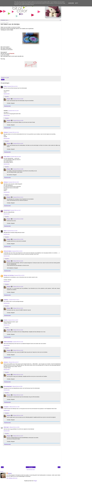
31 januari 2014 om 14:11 (18, 197)
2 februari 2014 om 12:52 (18, 260)
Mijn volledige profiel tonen (12, 478)
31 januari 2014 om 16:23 (17, 251)
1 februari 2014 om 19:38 (14, 427)
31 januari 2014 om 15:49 (18, 218)
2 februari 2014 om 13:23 (18, 350)
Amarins (5, 320)
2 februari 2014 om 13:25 (18, 395)
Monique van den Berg (9, 275)
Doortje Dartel (7, 210)
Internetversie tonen (31, 469)
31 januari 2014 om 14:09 (18, 169)
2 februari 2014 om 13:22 (18, 329)
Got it (76, 3)
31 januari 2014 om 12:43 (13, 110)
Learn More (71, 3)
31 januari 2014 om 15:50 (18, 239)
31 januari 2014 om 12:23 (12, 86)
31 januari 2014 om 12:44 (13, 132)
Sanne (5, 230)
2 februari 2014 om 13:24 (18, 374)
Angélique (6, 299)
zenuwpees (6, 406)
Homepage (31, 467)
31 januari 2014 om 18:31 (19, 275)
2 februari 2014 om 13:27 (18, 435)
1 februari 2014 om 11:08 (14, 406)
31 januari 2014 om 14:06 (18, 120)
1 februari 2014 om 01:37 (13, 362)
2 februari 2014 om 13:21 (18, 308)
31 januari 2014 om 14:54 (12, 230)
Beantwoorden (7, 93)
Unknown (6, 132)
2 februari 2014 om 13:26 (18, 415)
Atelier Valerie (7, 156)
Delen (3, 79)
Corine (5, 86)
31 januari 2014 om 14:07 (18, 143)
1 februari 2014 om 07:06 (17, 386)
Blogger (35, 480)
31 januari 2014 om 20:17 (14, 299)
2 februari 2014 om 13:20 (18, 286)
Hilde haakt (6, 427)
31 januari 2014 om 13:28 (15, 156)
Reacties (7, 96)
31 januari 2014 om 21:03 (18, 341)
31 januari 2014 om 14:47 (15, 210)
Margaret (9, 98)
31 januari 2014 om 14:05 (18, 98)
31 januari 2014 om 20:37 (13, 320)
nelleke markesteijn (8, 341)
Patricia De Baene (8, 251)
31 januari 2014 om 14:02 (13, 182)
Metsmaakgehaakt (8, 386)
